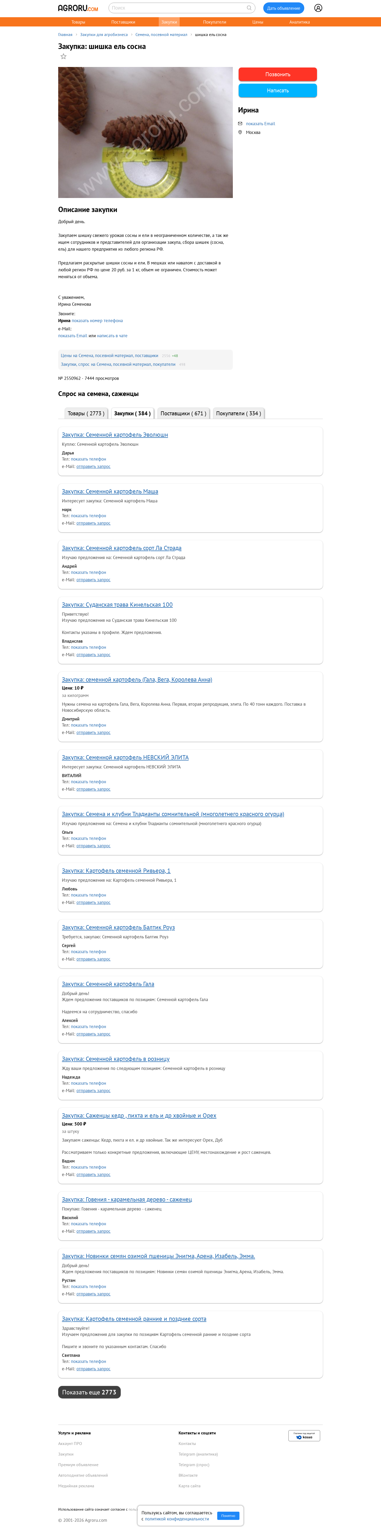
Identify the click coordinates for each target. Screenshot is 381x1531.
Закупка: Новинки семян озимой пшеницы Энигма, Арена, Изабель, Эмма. (158, 1256)
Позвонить (278, 74)
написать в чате (112, 335)
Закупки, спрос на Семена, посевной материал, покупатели (118, 364)
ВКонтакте (188, 1475)
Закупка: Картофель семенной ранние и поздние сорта (134, 1318)
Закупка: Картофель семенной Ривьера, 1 (116, 870)
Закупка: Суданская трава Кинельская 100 (117, 604)
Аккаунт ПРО (70, 1443)
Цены (257, 22)
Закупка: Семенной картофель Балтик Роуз (118, 927)
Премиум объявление (78, 1464)
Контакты (187, 1443)
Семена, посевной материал (161, 34)
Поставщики (123, 22)
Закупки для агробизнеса (104, 34)
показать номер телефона (97, 320)
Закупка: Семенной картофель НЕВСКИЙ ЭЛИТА (125, 757)
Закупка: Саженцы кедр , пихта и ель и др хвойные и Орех (139, 1115)
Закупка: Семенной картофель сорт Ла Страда (122, 548)
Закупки (169, 22)
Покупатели (214, 22)
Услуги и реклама (74, 1432)
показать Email (72, 335)
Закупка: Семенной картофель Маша (110, 491)
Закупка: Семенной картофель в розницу (116, 1058)
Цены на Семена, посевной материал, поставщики (109, 355)
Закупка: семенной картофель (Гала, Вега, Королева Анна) (137, 679)
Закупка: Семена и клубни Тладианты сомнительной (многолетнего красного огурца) (173, 814)
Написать (278, 90)
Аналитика (299, 22)
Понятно (228, 1516)
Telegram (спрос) (194, 1464)
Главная (65, 34)
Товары (78, 22)
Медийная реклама (76, 1485)
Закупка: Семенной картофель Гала (108, 984)
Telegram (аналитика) (198, 1454)
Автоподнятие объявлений (83, 1475)
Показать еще (89, 1392)
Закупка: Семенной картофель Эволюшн (115, 434)
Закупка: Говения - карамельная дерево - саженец (127, 1199)
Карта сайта (190, 1485)
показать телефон (88, 459)
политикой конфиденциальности (177, 1519)
